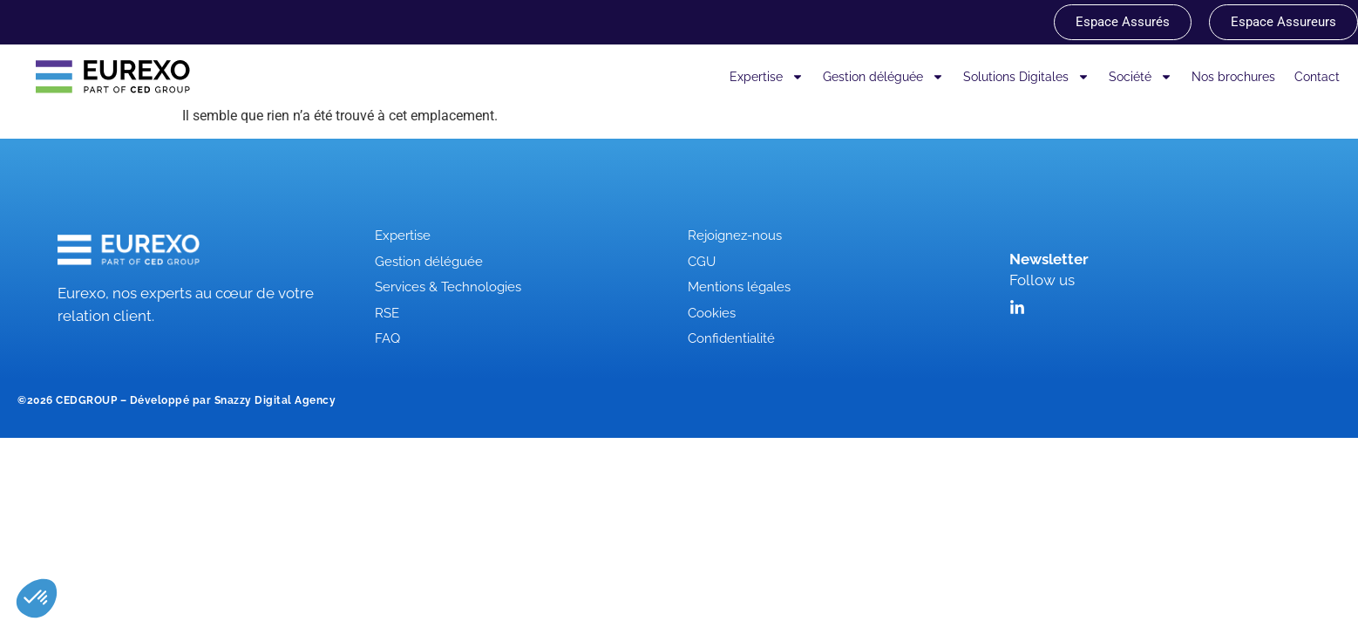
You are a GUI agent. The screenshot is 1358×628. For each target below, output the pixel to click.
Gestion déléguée (883, 77)
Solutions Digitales (1026, 77)
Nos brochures (1233, 77)
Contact (1317, 77)
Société (1140, 77)
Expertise (767, 77)
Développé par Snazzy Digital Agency (233, 400)
